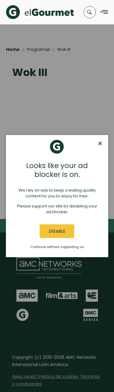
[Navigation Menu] (102, 12)
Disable (57, 231)
